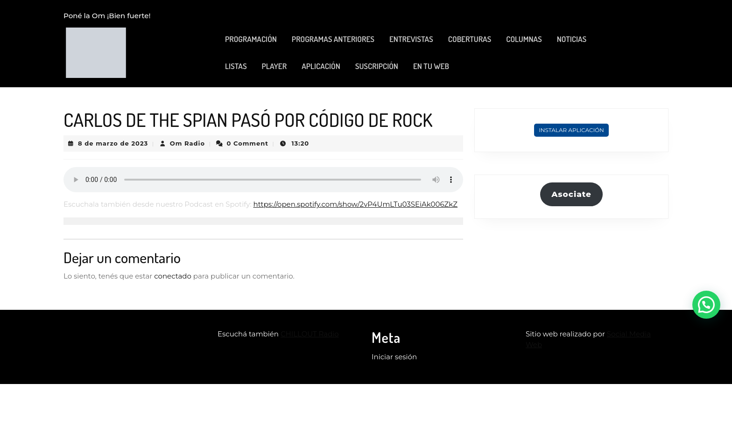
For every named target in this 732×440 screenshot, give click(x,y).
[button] (706, 305)
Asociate (571, 194)
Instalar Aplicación (571, 129)
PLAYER (274, 66)
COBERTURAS (469, 39)
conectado (172, 276)
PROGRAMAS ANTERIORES (333, 39)
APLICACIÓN (321, 66)
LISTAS (236, 66)
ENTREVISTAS (411, 39)
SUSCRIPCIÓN (376, 66)
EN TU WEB (431, 66)
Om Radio (187, 143)
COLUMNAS (524, 39)
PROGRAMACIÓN (251, 39)
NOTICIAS (572, 39)
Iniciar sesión (394, 356)
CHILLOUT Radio (310, 333)
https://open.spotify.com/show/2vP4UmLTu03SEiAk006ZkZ (355, 204)
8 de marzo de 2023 (113, 143)
